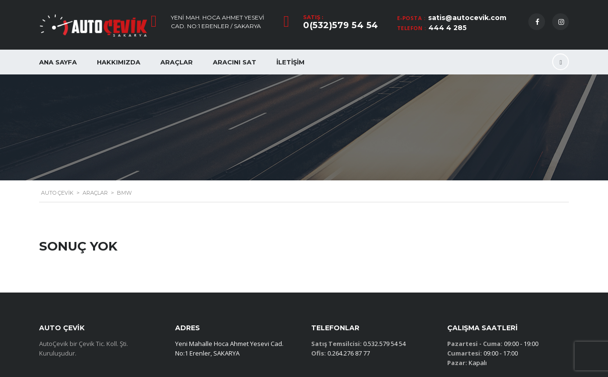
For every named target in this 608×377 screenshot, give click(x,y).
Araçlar (176, 62)
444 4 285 (448, 27)
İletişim (290, 62)
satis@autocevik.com (467, 17)
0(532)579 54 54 (340, 25)
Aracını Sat (234, 62)
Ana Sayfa (58, 62)
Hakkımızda (118, 62)
